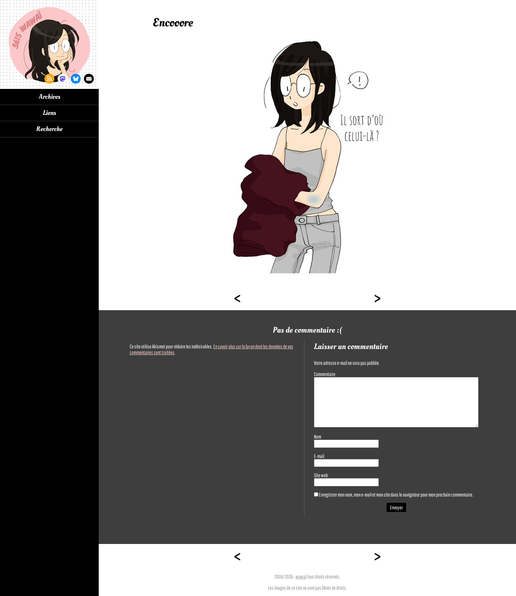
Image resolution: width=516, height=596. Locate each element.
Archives (49, 96)
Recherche (49, 129)
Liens (49, 113)
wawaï (301, 577)
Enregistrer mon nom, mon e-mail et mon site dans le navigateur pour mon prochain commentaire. (396, 495)
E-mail (319, 456)
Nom (317, 437)
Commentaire (324, 374)
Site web (321, 475)
